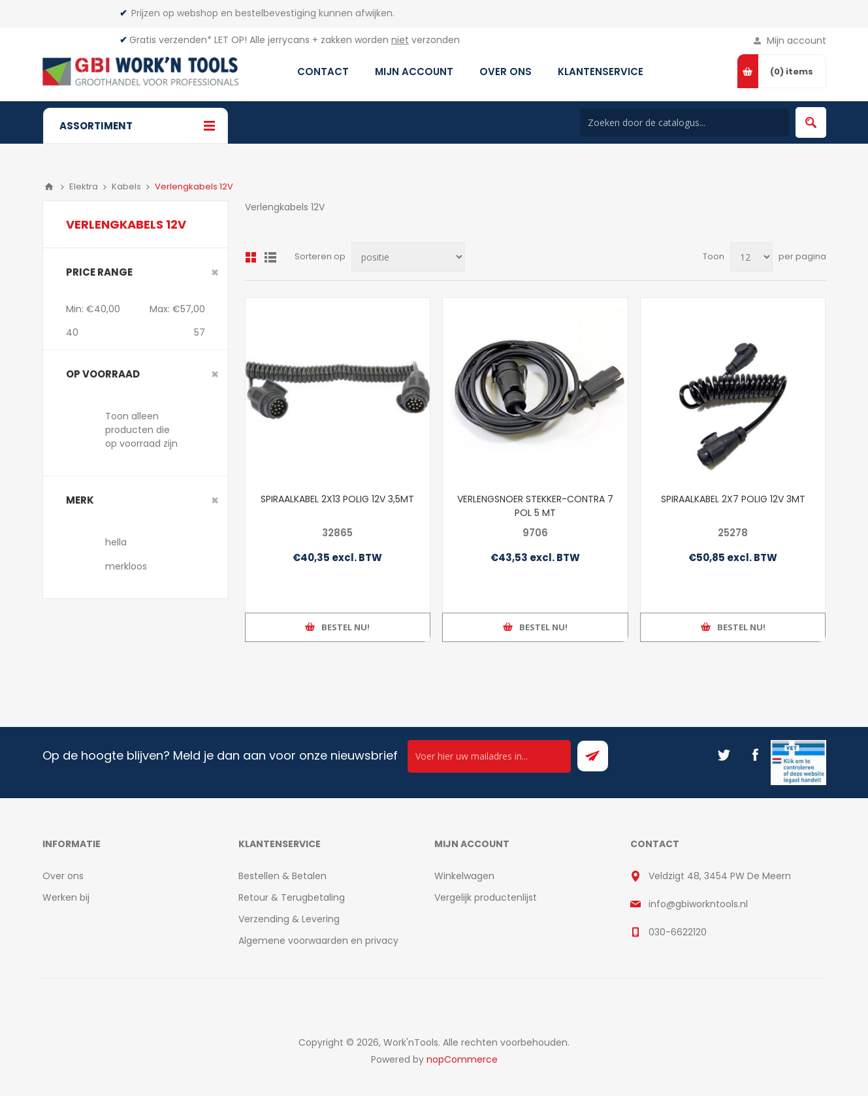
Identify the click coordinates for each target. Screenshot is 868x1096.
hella (116, 542)
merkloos (126, 566)
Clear (214, 272)
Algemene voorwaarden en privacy (318, 940)
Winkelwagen (464, 875)
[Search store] (684, 122)
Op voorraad (103, 374)
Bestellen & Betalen (282, 875)
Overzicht (251, 257)
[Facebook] (755, 755)
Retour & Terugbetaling (291, 897)
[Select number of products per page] (751, 257)
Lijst (270, 257)
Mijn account (796, 40)
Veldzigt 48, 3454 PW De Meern (720, 875)
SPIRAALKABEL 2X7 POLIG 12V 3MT (733, 499)
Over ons (63, 875)
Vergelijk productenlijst (485, 897)
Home (49, 186)
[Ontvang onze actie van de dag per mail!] (489, 756)
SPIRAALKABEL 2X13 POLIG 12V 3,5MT (337, 499)
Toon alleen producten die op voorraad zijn (141, 430)
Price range (99, 272)
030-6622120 (678, 932)
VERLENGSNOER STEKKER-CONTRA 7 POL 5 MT (535, 505)
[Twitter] (723, 755)
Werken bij (65, 897)
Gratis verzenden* (170, 39)
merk (80, 500)
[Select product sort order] (408, 257)
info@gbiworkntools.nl (698, 904)
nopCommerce (462, 1059)
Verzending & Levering (289, 919)
